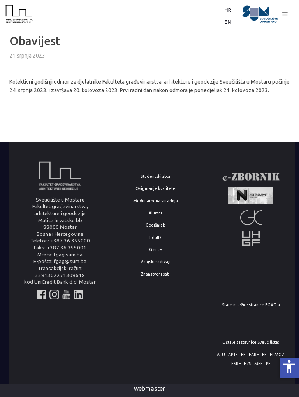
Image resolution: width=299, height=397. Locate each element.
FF (264, 355)
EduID (155, 237)
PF (268, 364)
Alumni (155, 213)
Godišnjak (155, 225)
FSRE (236, 364)
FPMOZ (277, 355)
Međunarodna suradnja (155, 201)
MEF (258, 364)
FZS (247, 364)
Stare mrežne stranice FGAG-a (251, 305)
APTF (233, 355)
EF (243, 355)
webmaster (149, 388)
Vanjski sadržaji (156, 262)
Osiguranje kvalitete (155, 188)
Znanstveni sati (155, 274)
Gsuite (155, 250)
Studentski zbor (156, 176)
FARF (254, 355)
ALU (221, 355)
